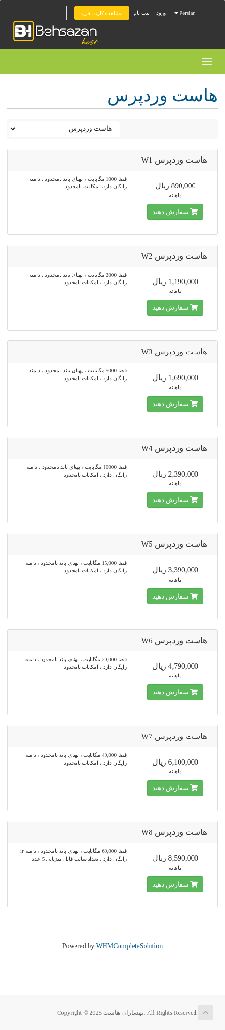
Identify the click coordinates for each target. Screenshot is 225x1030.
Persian (184, 12)
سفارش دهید (175, 211)
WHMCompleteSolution (129, 946)
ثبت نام (142, 12)
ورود (161, 12)
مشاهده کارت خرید (101, 13)
